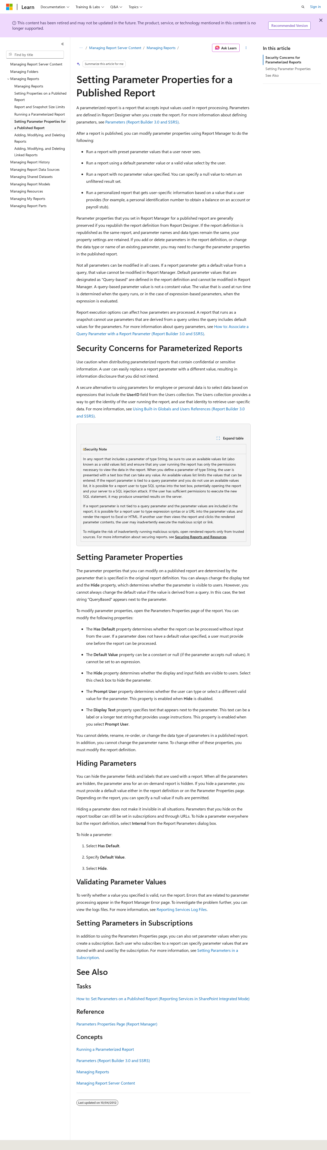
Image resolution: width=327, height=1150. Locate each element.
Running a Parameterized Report (105, 1049)
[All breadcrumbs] (80, 48)
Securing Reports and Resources (200, 536)
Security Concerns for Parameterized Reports (283, 59)
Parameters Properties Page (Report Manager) (116, 1024)
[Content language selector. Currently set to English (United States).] (29, 1142)
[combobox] (35, 55)
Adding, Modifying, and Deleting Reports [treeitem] (39, 138)
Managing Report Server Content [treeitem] (36, 64)
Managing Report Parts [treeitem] (28, 205)
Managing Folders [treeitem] (24, 71)
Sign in (315, 6)
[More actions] (246, 48)
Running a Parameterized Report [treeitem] (39, 114)
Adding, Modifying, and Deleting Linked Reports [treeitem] (39, 151)
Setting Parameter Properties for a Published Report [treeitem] (40, 124)
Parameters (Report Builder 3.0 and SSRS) (142, 122)
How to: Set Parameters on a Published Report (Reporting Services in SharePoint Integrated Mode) (163, 998)
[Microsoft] (9, 7)
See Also (272, 75)
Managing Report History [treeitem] (30, 162)
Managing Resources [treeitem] (26, 191)
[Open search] (303, 7)
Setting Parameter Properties (288, 68)
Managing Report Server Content (115, 47)
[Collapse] (62, 44)
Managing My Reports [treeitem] (27, 198)
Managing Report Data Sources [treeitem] (35, 169)
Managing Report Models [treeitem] (30, 184)
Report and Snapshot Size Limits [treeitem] (39, 106)
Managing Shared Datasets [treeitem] (31, 176)
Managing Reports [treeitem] (28, 86)
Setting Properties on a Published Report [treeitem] (40, 96)
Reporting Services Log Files (182, 909)
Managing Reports (161, 47)
